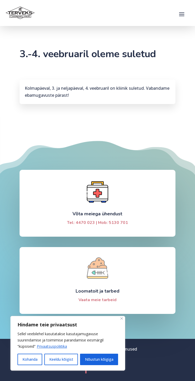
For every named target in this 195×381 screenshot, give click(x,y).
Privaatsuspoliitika (52, 346)
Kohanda (30, 359)
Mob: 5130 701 (113, 222)
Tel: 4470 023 (81, 222)
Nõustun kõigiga (99, 359)
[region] (67, 343)
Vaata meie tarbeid (97, 300)
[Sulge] (121, 318)
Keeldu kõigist (61, 359)
